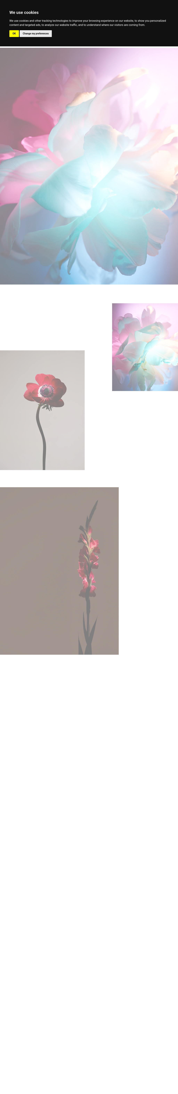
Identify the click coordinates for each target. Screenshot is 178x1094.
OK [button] (14, 33)
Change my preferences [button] (36, 33)
